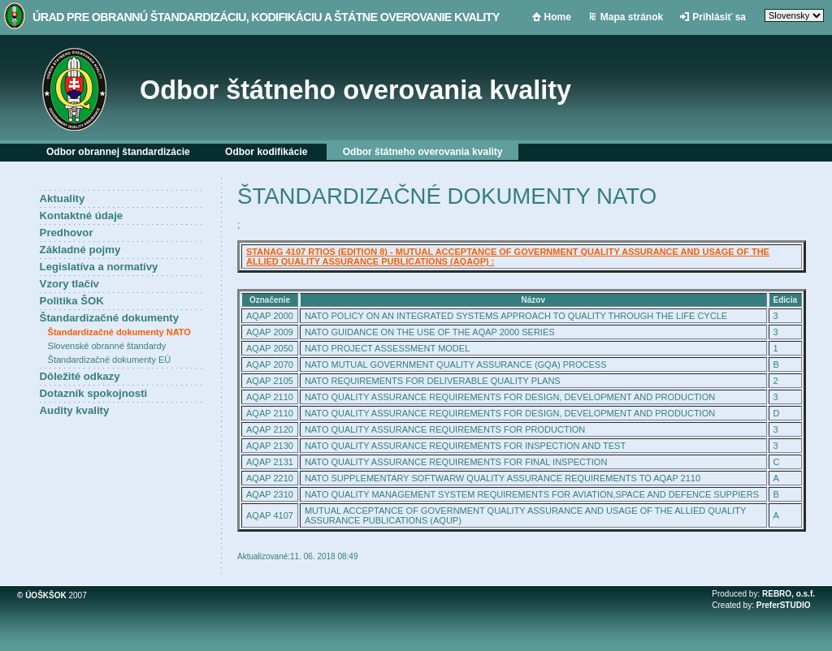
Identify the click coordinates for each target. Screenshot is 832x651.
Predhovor (66, 232)
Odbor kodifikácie (266, 151)
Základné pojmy (80, 250)
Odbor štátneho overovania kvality (355, 90)
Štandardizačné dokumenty (109, 318)
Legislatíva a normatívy (99, 267)
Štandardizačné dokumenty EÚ (109, 359)
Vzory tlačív (69, 284)
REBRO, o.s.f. (788, 593)
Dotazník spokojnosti (94, 393)
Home (557, 17)
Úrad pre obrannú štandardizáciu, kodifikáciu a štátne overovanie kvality (266, 17)
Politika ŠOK (72, 301)
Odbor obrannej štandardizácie (118, 151)
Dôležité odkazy (80, 376)
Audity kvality (75, 410)
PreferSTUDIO (783, 605)
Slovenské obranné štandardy (107, 346)
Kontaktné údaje (82, 215)
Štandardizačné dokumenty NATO (119, 332)
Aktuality (62, 198)
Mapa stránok (631, 17)
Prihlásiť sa (719, 17)
